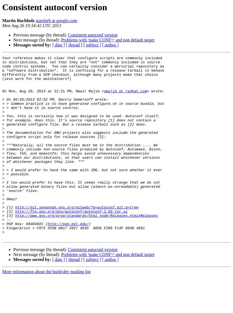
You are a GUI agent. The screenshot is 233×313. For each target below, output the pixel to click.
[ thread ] (74, 45)
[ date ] (58, 45)
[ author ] (110, 45)
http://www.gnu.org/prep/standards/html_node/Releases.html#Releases (86, 247)
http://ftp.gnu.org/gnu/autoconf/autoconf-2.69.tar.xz (71, 242)
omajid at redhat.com (125, 98)
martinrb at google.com (56, 20)
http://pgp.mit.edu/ (68, 257)
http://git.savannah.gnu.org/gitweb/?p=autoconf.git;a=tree (77, 237)
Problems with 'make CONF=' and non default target (107, 40)
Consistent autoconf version (92, 35)
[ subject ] (92, 45)
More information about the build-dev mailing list (46, 308)
